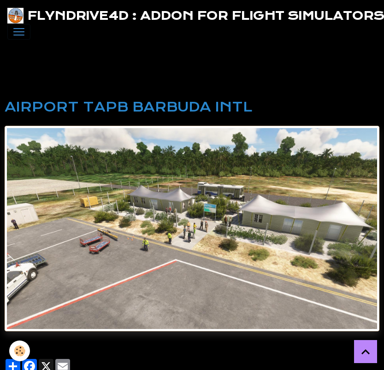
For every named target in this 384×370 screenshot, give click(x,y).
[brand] (188, 15)
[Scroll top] (365, 351)
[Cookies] (19, 351)
